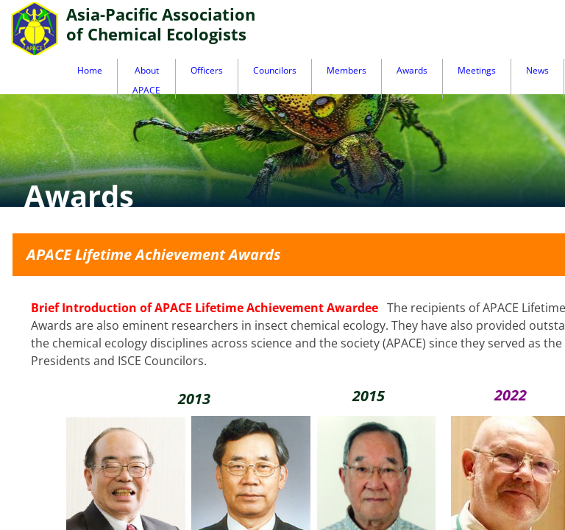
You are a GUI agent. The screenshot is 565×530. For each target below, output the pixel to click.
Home (89, 70)
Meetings (477, 70)
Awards (412, 70)
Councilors (274, 70)
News (537, 70)
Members (346, 70)
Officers (207, 70)
